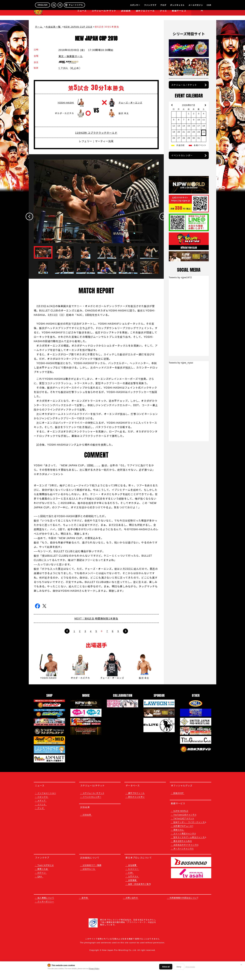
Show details (190, 966)
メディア (42, 800)
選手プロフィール (145, 15)
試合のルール (89, 868)
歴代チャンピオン (136, 796)
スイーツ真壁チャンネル (184, 833)
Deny (179, 966)
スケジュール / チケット (184, 84)
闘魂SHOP (178, 793)
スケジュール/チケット (104, 15)
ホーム (39, 26)
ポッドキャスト (177, 5)
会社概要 (132, 865)
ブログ (163, 5)
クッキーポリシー (46, 901)
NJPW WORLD (180, 810)
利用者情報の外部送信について (184, 897)
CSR (209, 5)
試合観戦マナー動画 (92, 865)
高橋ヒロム (178, 829)
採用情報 (132, 880)
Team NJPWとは (46, 865)
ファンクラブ (150, 5)
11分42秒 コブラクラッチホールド (96, 132)
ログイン (42, 872)
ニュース (82, 15)
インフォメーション (47, 793)
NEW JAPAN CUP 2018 (78, 26)
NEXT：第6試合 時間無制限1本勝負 (96, 618)
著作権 (85, 897)
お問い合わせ (132, 897)
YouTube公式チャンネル (185, 814)
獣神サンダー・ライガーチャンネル (190, 822)
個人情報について (46, 897)
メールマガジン (195, 5)
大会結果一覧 (53, 26)
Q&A (40, 876)
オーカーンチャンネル (183, 848)
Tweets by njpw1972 (180, 277)
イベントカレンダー (182, 155)
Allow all (166, 966)
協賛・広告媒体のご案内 (139, 883)
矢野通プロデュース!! (183, 825)
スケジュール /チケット (94, 793)
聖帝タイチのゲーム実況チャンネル (190, 837)
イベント (42, 804)
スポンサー (135, 5)
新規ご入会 (43, 868)
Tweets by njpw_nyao (181, 362)
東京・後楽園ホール (70, 56)
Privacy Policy (94, 968)
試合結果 (126, 15)
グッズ (41, 808)
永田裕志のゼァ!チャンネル (186, 844)
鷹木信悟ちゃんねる (182, 841)
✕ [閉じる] (241, 964)
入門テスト (133, 876)
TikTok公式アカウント (184, 818)
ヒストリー (133, 868)
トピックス (43, 796)
